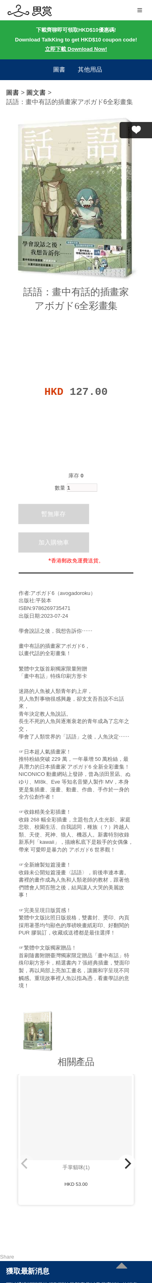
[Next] (127, 1163)
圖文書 (36, 92)
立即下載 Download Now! (76, 49)
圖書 (59, 69)
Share (7, 1257)
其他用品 (90, 69)
